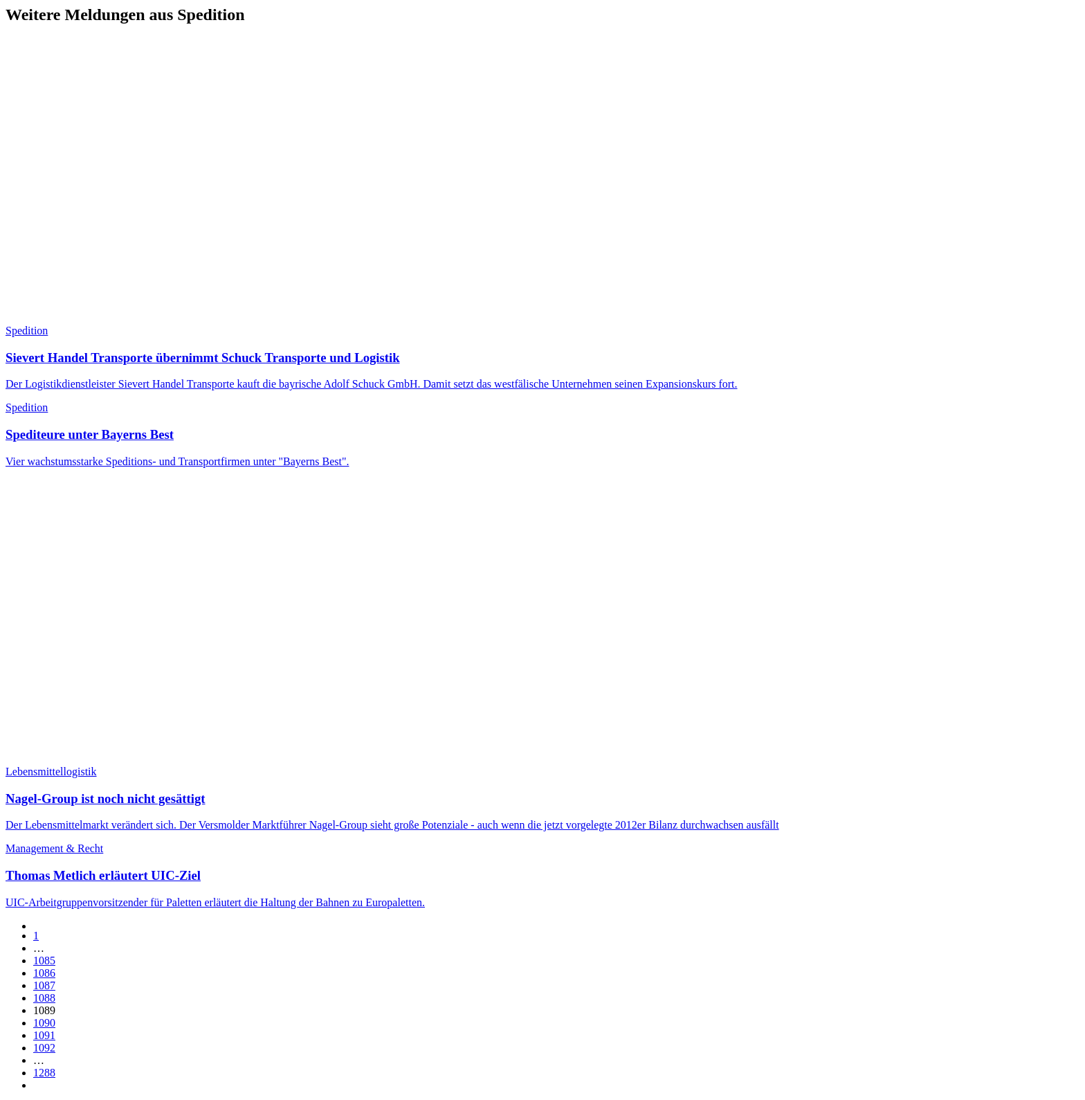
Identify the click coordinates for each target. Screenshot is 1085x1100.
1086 (44, 973)
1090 (44, 1023)
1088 (44, 998)
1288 (44, 1073)
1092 (44, 1048)
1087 (44, 985)
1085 (44, 960)
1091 (44, 1035)
